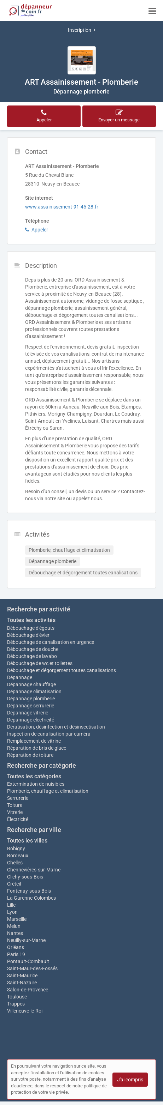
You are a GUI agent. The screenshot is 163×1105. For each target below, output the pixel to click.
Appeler (36, 230)
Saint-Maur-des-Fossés (32, 968)
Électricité (17, 819)
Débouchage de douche (32, 649)
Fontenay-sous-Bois (29, 891)
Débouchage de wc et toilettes (39, 663)
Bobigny (16, 848)
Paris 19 (16, 954)
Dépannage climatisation (34, 691)
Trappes (16, 1004)
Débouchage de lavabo (32, 656)
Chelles (15, 862)
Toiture (14, 805)
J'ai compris (130, 1079)
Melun (14, 926)
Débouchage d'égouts (30, 628)
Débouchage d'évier (28, 635)
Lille (11, 905)
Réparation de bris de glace (36, 748)
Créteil (14, 884)
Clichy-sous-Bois (25, 877)
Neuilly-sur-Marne (26, 940)
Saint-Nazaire (22, 982)
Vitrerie (15, 812)
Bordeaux (17, 855)
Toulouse (17, 997)
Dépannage (19, 677)
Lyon (12, 912)
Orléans (15, 947)
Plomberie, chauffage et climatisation (47, 791)
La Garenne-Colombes (31, 898)
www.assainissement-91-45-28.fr (61, 207)
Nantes (15, 933)
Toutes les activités (31, 620)
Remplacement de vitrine (34, 741)
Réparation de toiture (30, 755)
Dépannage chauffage (31, 684)
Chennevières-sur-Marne (33, 869)
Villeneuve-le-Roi (24, 1011)
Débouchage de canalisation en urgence (50, 642)
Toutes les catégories (34, 776)
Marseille (17, 919)
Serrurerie (17, 798)
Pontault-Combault (28, 961)
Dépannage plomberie (31, 698)
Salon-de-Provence (27, 989)
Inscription (81, 30)
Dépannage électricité (30, 720)
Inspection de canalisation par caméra (49, 734)
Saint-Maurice (22, 975)
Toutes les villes (27, 840)
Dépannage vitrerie (27, 712)
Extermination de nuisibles (35, 784)
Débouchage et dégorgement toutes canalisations (61, 670)
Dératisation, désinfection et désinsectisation (56, 727)
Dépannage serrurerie (30, 705)
